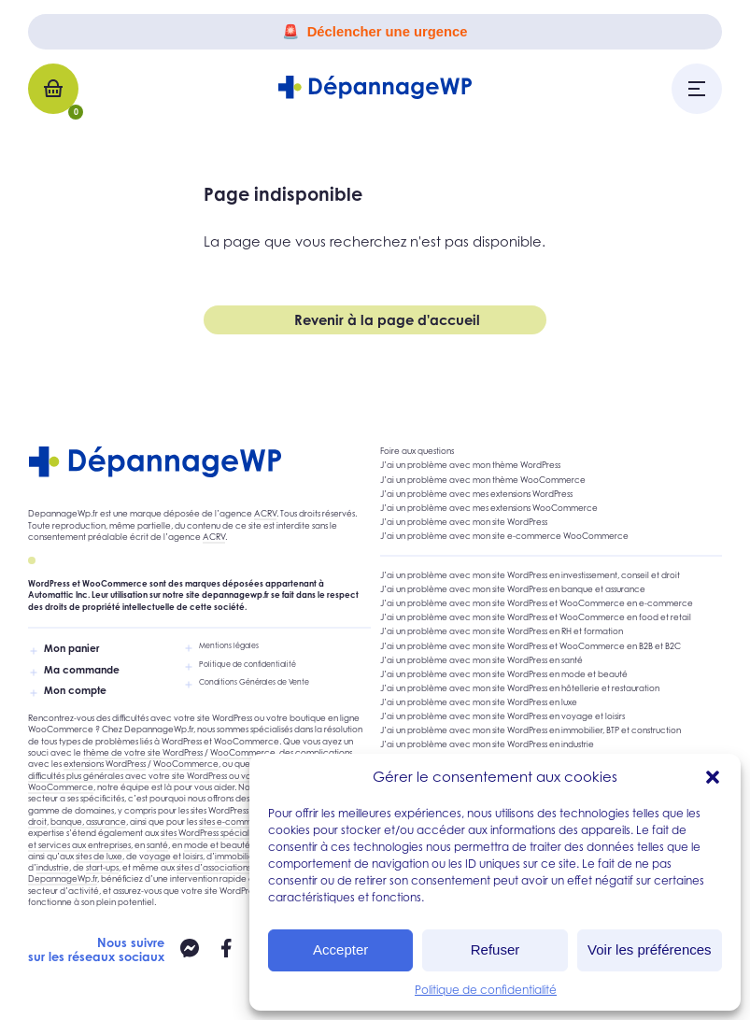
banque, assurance (88, 821)
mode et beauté (217, 845)
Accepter (340, 949)
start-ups (102, 867)
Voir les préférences (649, 949)
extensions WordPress (105, 763)
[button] (712, 777)
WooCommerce (243, 752)
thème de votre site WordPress (143, 752)
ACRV (265, 513)
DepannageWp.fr (62, 878)
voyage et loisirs (171, 856)
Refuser (495, 949)
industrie (52, 867)
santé (157, 845)
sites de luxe (99, 856)
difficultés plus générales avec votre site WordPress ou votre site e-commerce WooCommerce (180, 781)
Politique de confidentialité (486, 990)
